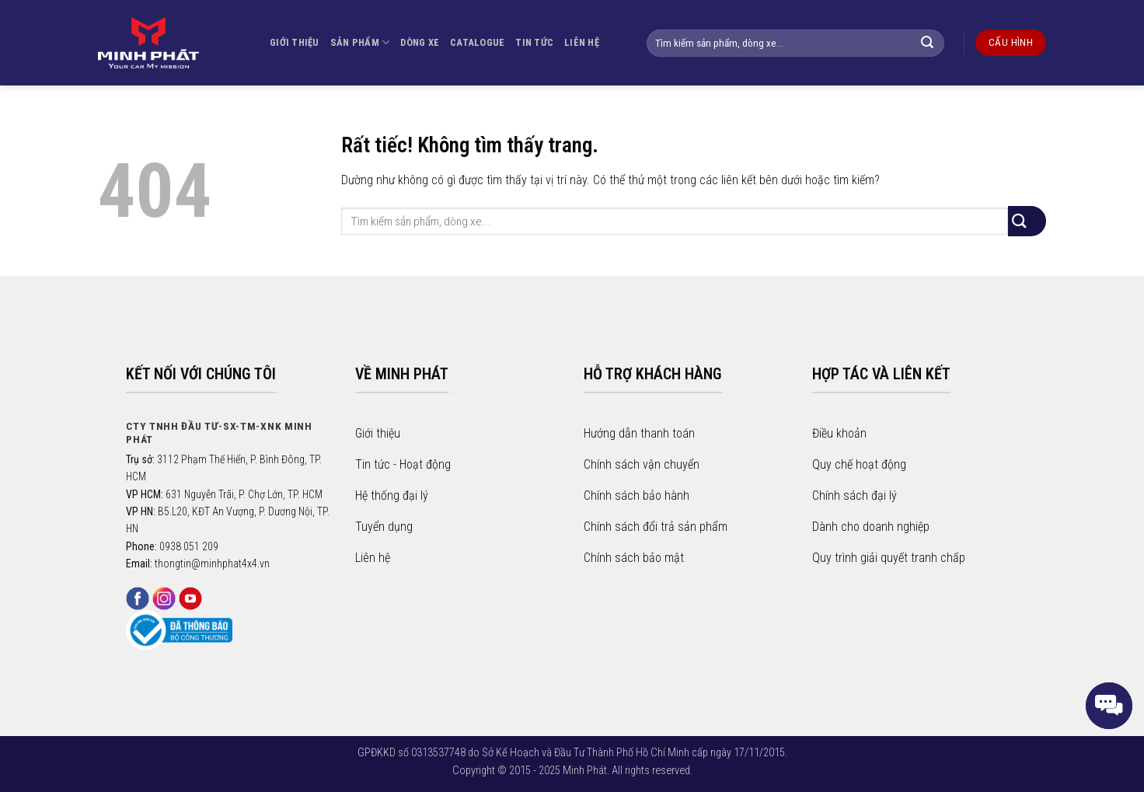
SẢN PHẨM (360, 42)
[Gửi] (935, 43)
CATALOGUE (477, 42)
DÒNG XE (419, 42)
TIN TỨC (534, 42)
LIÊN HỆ (581, 42)
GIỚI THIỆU (294, 42)
